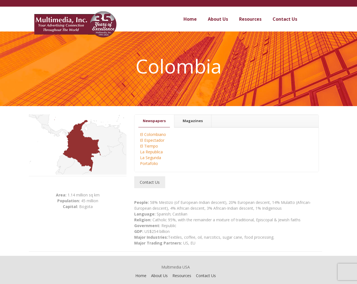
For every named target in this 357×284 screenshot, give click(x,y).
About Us (159, 275)
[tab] (154, 121)
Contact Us (206, 275)
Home (140, 275)
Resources (181, 275)
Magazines (193, 120)
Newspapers (154, 120)
